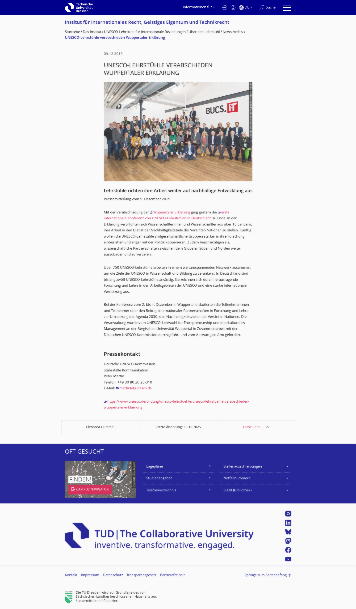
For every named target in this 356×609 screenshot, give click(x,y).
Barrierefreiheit (172, 575)
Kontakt (71, 575)
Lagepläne (154, 466)
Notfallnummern (237, 478)
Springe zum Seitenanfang (265, 575)
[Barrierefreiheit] (233, 7)
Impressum (90, 575)
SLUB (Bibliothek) (237, 490)
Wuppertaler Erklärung (171, 212)
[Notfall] (224, 7)
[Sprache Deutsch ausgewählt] (245, 8)
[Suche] (268, 8)
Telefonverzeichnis (161, 490)
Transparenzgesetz (141, 575)
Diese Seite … (253, 427)
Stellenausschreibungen (242, 466)
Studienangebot (159, 478)
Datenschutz (113, 575)
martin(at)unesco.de (135, 388)
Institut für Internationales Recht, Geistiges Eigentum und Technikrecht (147, 23)
